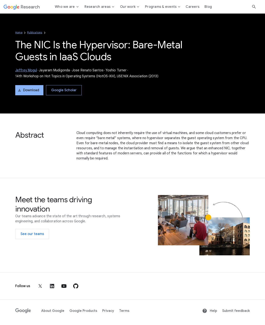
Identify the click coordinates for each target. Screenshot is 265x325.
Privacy (108, 311)
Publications (34, 32)
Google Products (83, 311)
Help (209, 310)
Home (18, 32)
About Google (52, 311)
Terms (124, 311)
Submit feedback (236, 311)
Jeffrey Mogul (26, 70)
